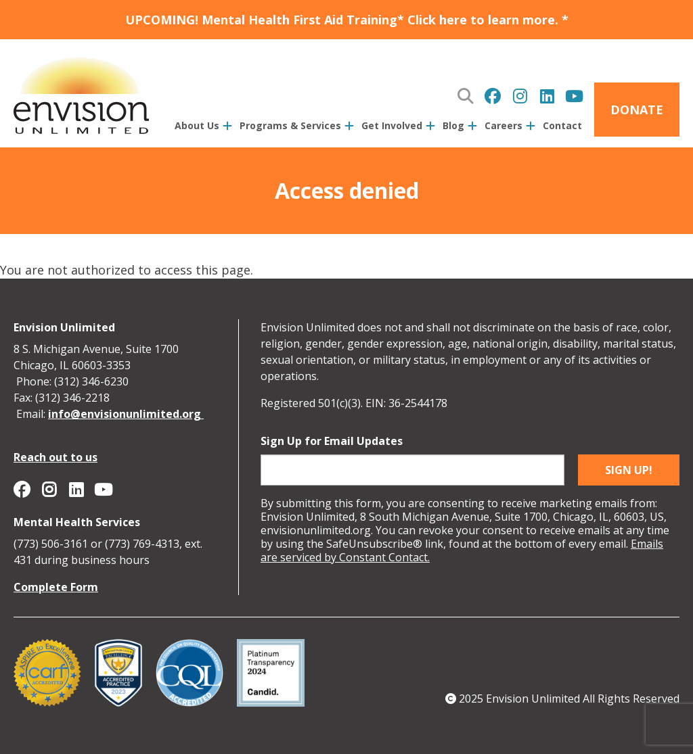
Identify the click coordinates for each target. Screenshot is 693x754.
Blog (453, 125)
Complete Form (56, 587)
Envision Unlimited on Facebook (492, 96)
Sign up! (628, 470)
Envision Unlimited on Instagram (519, 96)
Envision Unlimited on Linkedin (546, 96)
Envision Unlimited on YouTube (573, 96)
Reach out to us (55, 457)
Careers (503, 125)
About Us (197, 125)
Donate (636, 109)
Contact (562, 125)
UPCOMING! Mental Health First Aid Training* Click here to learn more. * (346, 19)
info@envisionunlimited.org (126, 413)
